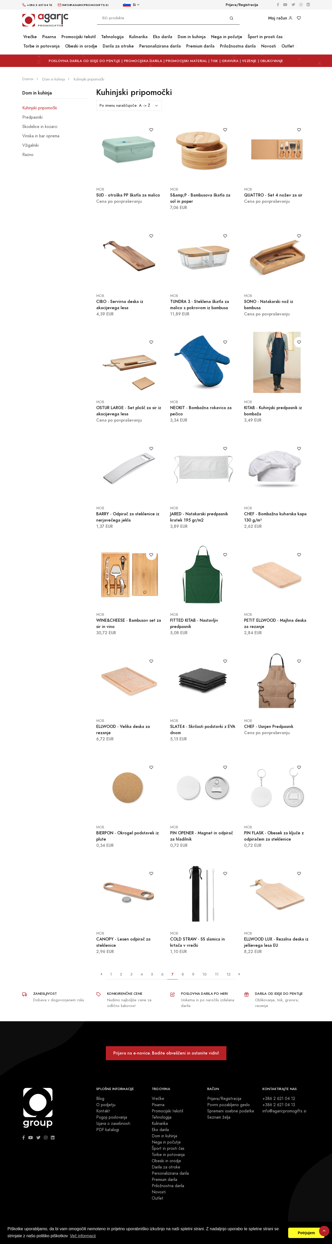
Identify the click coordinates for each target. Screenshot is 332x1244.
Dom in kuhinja (192, 37)
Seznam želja (218, 1117)
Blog (100, 1098)
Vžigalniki (30, 145)
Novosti (268, 46)
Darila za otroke (118, 46)
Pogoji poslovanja (111, 1117)
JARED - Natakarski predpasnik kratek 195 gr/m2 (199, 517)
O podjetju (105, 1105)
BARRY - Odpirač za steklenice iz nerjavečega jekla (127, 517)
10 (204, 974)
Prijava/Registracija (242, 4)
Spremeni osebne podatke (230, 1111)
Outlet (287, 46)
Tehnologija (112, 37)
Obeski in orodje (81, 46)
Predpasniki (32, 117)
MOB (100, 189)
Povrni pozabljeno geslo (228, 1105)
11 (216, 974)
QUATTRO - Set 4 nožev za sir (273, 195)
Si (129, 4)
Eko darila (162, 37)
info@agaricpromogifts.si (284, 1111)
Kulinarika (138, 37)
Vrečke (30, 37)
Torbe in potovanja (41, 46)
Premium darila (200, 46)
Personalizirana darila (160, 46)
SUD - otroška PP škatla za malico (128, 195)
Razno (27, 155)
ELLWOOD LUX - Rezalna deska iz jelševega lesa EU (276, 942)
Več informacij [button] (83, 1236)
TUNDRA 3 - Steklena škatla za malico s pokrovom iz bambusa (199, 305)
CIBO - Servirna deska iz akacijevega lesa (119, 305)
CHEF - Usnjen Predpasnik (268, 726)
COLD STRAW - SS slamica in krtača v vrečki (197, 942)
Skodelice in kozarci (39, 127)
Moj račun (280, 18)
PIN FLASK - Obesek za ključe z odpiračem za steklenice (274, 836)
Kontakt (103, 1111)
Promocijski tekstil (78, 37)
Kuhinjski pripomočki (39, 108)
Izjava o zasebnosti (113, 1123)
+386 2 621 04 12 (278, 1098)
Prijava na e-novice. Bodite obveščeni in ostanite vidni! (166, 1053)
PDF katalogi (107, 1130)
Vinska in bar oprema (40, 136)
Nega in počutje (226, 37)
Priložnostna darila (238, 46)
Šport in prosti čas (265, 37)
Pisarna (49, 37)
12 (228, 974)
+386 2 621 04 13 (278, 1105)
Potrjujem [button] (306, 1233)
